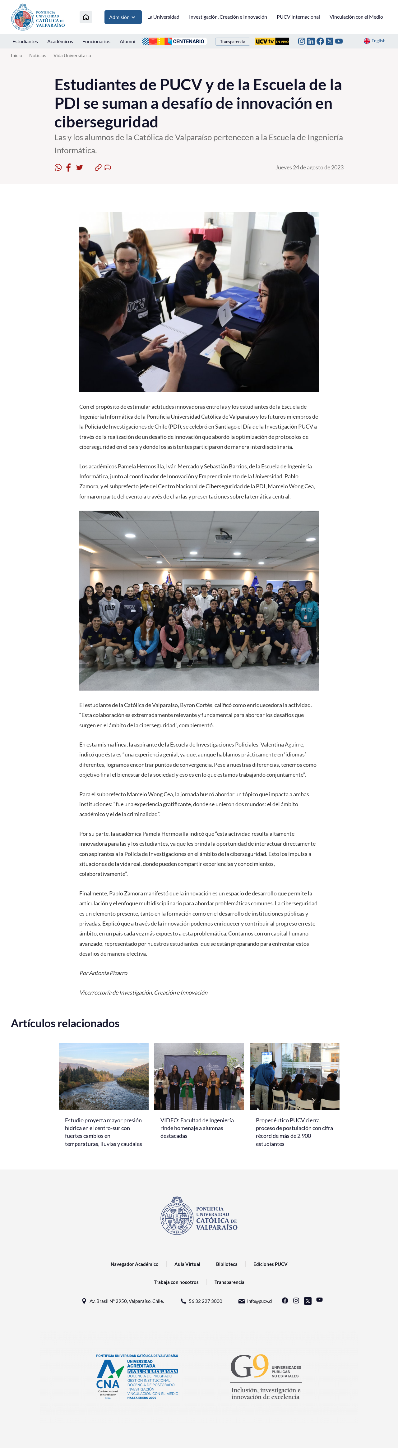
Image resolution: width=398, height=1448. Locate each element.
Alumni (127, 41)
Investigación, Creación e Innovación (228, 17)
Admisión (123, 17)
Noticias (37, 55)
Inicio (16, 55)
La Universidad (163, 17)
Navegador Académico (135, 1264)
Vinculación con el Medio (356, 17)
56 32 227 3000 (200, 1301)
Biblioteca (227, 1264)
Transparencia (232, 41)
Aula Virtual (187, 1264)
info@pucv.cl (255, 1301)
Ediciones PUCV (270, 1264)
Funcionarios (96, 41)
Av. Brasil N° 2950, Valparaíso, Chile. (122, 1301)
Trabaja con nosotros (176, 1282)
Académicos (60, 41)
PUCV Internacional (298, 17)
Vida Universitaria (72, 55)
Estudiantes (25, 41)
